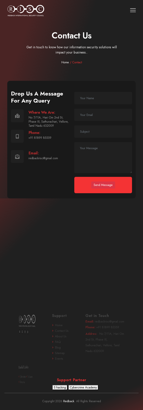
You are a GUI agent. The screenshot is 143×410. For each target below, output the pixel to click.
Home (71, 62)
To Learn (27, 380)
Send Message (103, 185)
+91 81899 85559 (105, 330)
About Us (65, 340)
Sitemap (65, 356)
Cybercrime (26, 380)
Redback (68, 401)
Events (65, 362)
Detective (25, 385)
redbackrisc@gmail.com (105, 325)
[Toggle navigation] (133, 10)
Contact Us (65, 334)
